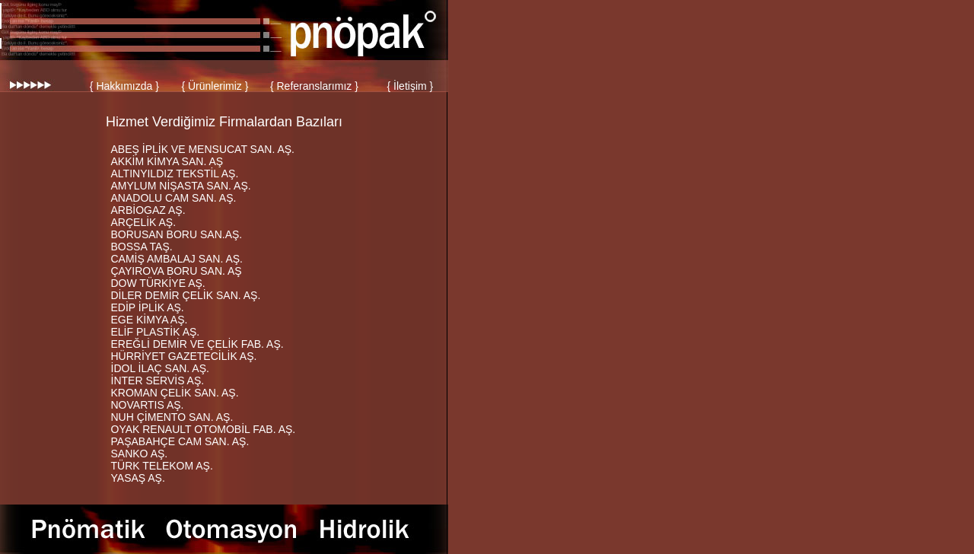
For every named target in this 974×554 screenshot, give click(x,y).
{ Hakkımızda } (124, 86)
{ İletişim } (410, 86)
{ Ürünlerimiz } (214, 86)
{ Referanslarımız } (314, 86)
